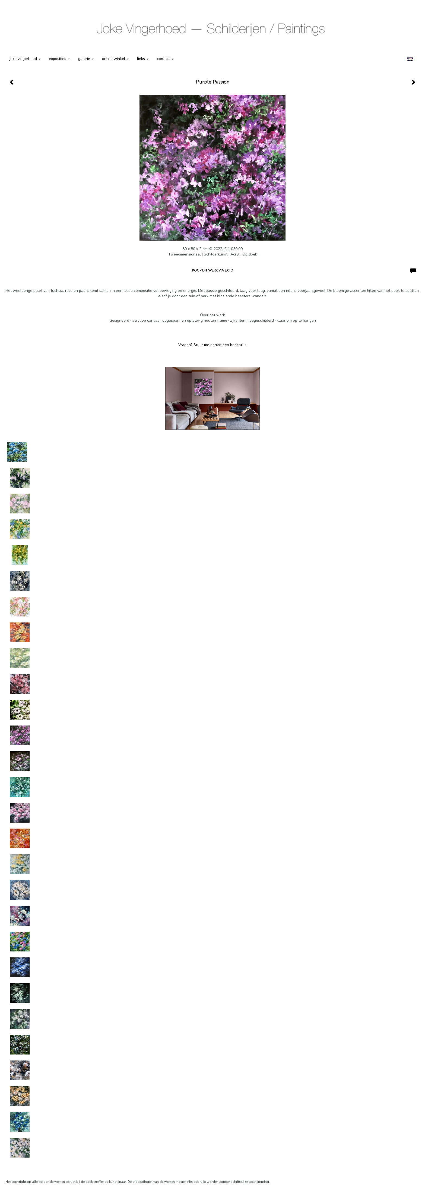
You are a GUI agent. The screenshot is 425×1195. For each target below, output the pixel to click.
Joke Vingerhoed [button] (25, 58)
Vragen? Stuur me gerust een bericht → (212, 344)
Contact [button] (165, 58)
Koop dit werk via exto (212, 270)
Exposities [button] (59, 58)
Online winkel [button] (115, 58)
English (410, 59)
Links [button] (143, 58)
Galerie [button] (86, 58)
